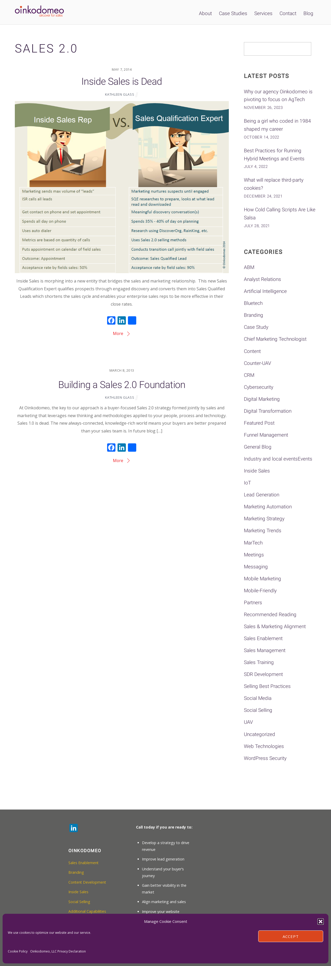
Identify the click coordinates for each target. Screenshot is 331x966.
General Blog (257, 447)
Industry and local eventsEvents (278, 459)
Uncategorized (259, 734)
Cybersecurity (258, 387)
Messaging (256, 567)
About (205, 13)
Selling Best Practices (267, 686)
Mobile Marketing (262, 579)
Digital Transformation (267, 411)
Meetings (254, 555)
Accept (291, 936)
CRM (249, 375)
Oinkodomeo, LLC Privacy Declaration (58, 951)
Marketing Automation (268, 507)
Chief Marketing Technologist (275, 339)
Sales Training (259, 662)
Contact (288, 13)
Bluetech (253, 303)
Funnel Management (266, 435)
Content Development (87, 882)
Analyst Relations (262, 279)
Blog (308, 13)
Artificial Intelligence (265, 291)
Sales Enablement (263, 638)
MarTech (253, 543)
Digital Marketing (262, 399)
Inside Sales (257, 471)
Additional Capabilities (87, 911)
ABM (249, 267)
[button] (320, 921)
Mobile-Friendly (260, 591)
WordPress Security (265, 758)
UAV (248, 722)
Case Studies (233, 13)
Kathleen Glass (119, 93)
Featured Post (259, 423)
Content (252, 351)
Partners (253, 603)
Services (263, 13)
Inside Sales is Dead (121, 81)
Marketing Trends (262, 531)
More (118, 333)
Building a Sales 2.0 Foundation (122, 384)
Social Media (257, 698)
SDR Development (263, 674)
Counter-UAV (257, 363)
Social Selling (258, 710)
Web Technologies (264, 746)
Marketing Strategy (264, 519)
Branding (253, 315)
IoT (247, 483)
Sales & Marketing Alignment (275, 626)
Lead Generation (261, 495)
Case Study (256, 327)
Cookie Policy (18, 951)
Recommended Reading (270, 614)
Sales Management (264, 650)
